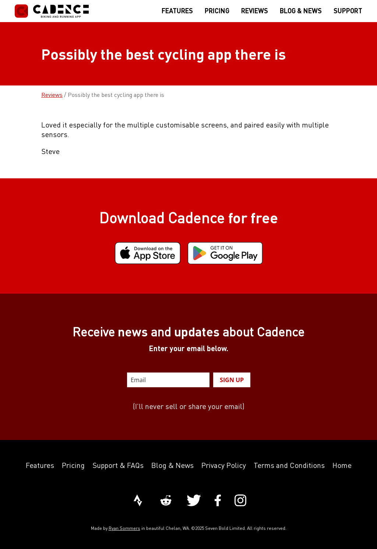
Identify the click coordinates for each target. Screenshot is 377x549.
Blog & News (172, 465)
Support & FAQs (118, 465)
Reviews (52, 94)
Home (342, 465)
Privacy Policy (223, 465)
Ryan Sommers (124, 528)
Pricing (73, 465)
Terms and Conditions (289, 465)
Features (40, 465)
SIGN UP (232, 380)
